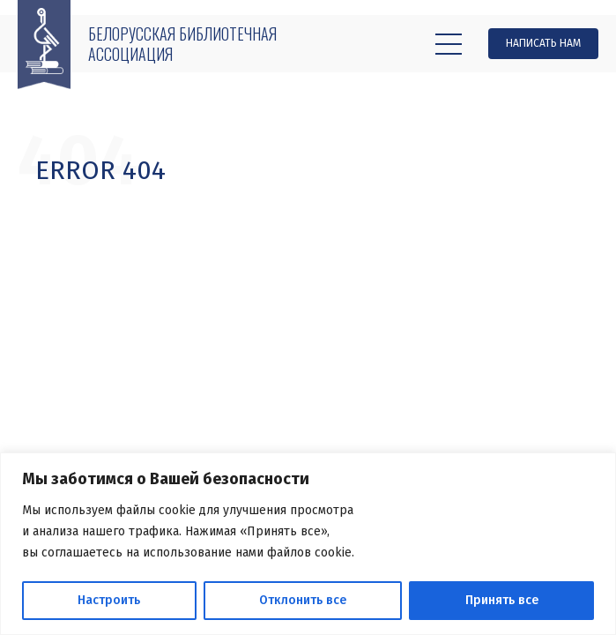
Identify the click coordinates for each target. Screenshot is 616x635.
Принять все (501, 600)
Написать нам (543, 43)
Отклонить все (302, 600)
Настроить (109, 600)
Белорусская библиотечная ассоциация (182, 43)
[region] (308, 543)
